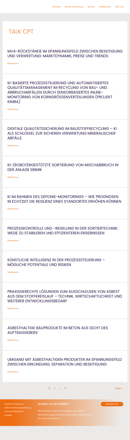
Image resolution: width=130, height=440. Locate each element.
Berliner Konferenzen (74, 6)
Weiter (119, 402)
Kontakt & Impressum (14, 418)
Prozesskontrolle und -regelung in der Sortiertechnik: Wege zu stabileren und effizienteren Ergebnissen (63, 240)
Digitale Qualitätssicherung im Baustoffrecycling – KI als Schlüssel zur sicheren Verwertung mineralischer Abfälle (62, 138)
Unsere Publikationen (13, 425)
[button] (112, 418)
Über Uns (119, 6)
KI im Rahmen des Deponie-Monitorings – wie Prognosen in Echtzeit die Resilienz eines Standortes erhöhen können (63, 206)
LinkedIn (8, 429)
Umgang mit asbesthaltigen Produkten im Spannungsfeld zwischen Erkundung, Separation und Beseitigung (61, 373)
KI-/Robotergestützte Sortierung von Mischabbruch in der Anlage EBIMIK (63, 172)
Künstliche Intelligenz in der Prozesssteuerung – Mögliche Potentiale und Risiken (56, 272)
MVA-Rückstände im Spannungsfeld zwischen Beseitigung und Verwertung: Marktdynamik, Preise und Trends (63, 56)
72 (65, 402)
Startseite (56, 6)
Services (91, 6)
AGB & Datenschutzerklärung (17, 421)
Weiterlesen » (13, 68)
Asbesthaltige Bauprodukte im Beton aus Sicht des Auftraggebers (58, 340)
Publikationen (105, 6)
